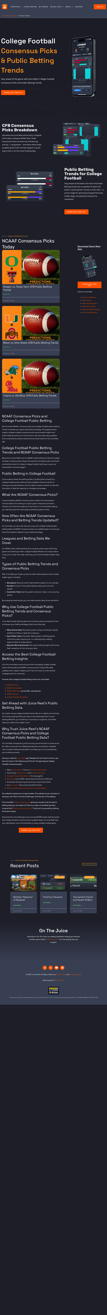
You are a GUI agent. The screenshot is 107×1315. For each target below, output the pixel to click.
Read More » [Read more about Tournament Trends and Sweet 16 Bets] (77, 905)
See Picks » (7, 294)
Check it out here (52, 939)
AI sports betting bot (38, 770)
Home (4, 16)
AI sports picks (17, 770)
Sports (69, 6)
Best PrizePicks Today (91, 309)
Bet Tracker (43, 7)
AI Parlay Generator (90, 312)
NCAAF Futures (13, 694)
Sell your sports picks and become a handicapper (26, 788)
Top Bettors (15, 6)
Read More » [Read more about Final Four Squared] (47, 902)
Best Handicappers (90, 303)
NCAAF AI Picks (13, 685)
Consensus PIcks (12, 16)
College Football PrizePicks (17, 697)
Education (78, 7)
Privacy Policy (75, 974)
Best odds (11, 779)
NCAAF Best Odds (13, 691)
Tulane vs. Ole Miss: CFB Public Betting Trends (29, 395)
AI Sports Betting (30, 7)
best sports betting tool (22, 808)
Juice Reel (21, 758)
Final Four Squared (52, 897)
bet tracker (14, 785)
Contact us (59, 980)
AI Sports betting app (22, 802)
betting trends (22, 773)
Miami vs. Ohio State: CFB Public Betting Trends (30, 342)
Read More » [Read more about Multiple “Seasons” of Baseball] (17, 905)
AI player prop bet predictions (18, 776)
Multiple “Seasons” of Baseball (23, 898)
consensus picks (38, 773)
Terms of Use (61, 974)
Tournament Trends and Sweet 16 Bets (83, 898)
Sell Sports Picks (89, 306)
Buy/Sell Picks (56, 6)
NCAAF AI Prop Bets (14, 688)
